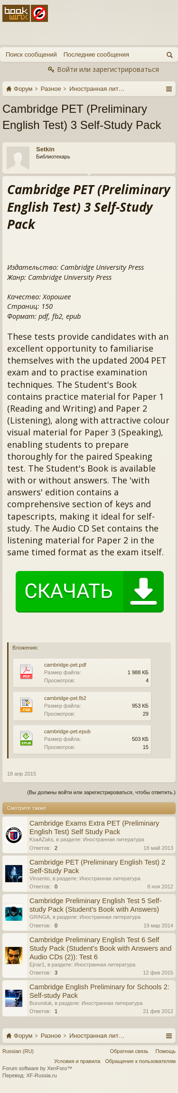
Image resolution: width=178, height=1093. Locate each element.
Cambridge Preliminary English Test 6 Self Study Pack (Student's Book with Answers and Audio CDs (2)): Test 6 (100, 948)
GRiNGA (39, 917)
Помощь (166, 1051)
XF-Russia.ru (41, 1075)
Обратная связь (129, 1051)
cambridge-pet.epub (67, 731)
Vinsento (39, 878)
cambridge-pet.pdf (65, 665)
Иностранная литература (113, 839)
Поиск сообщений (31, 54)
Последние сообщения (96, 54)
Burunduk (40, 1003)
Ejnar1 (37, 964)
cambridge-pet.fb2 (65, 698)
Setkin (45, 149)
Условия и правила (77, 1061)
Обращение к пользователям (140, 1061)
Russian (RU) (18, 1051)
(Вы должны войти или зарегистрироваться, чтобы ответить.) (101, 792)
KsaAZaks (41, 839)
